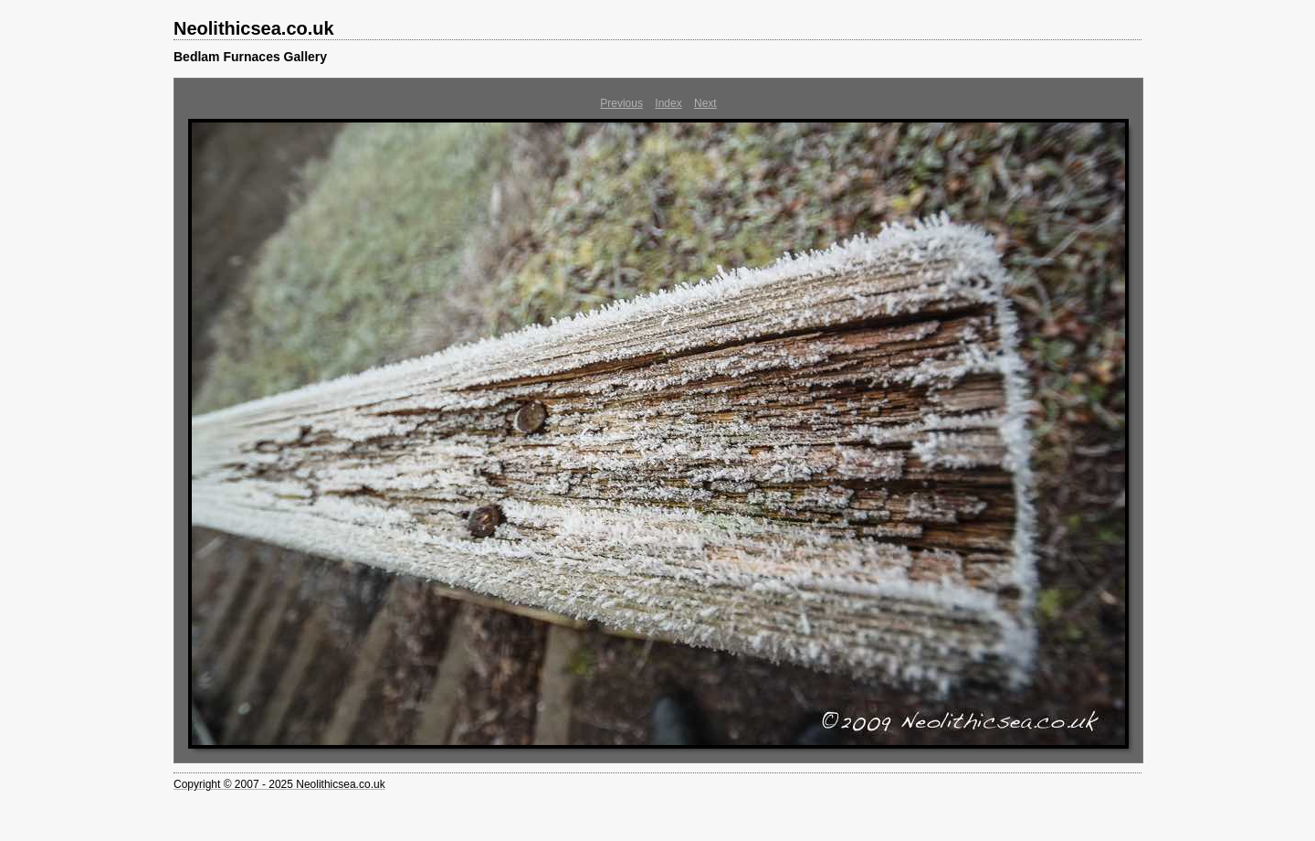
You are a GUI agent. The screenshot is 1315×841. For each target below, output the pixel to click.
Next (705, 103)
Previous (621, 103)
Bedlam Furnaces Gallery (250, 56)
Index (668, 103)
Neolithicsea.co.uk (254, 28)
